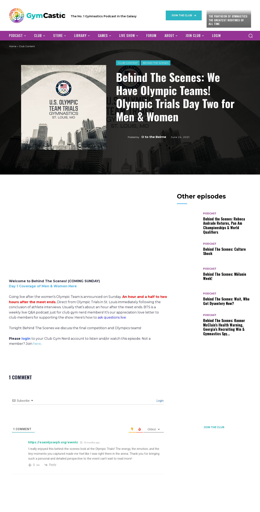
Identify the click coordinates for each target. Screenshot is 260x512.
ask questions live (112, 317)
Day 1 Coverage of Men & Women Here (43, 286)
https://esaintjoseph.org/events (53, 442)
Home (12, 46)
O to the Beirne (153, 136)
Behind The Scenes (155, 62)
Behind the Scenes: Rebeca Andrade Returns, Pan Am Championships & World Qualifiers (224, 225)
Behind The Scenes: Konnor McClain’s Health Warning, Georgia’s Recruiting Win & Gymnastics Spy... (224, 327)
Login (160, 400)
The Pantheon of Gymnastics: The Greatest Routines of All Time (228, 20)
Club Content (128, 62)
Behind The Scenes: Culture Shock (224, 251)
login (26, 339)
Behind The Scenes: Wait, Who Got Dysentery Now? (226, 301)
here (37, 344)
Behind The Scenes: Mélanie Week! (224, 276)
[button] (250, 35)
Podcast (209, 213)
